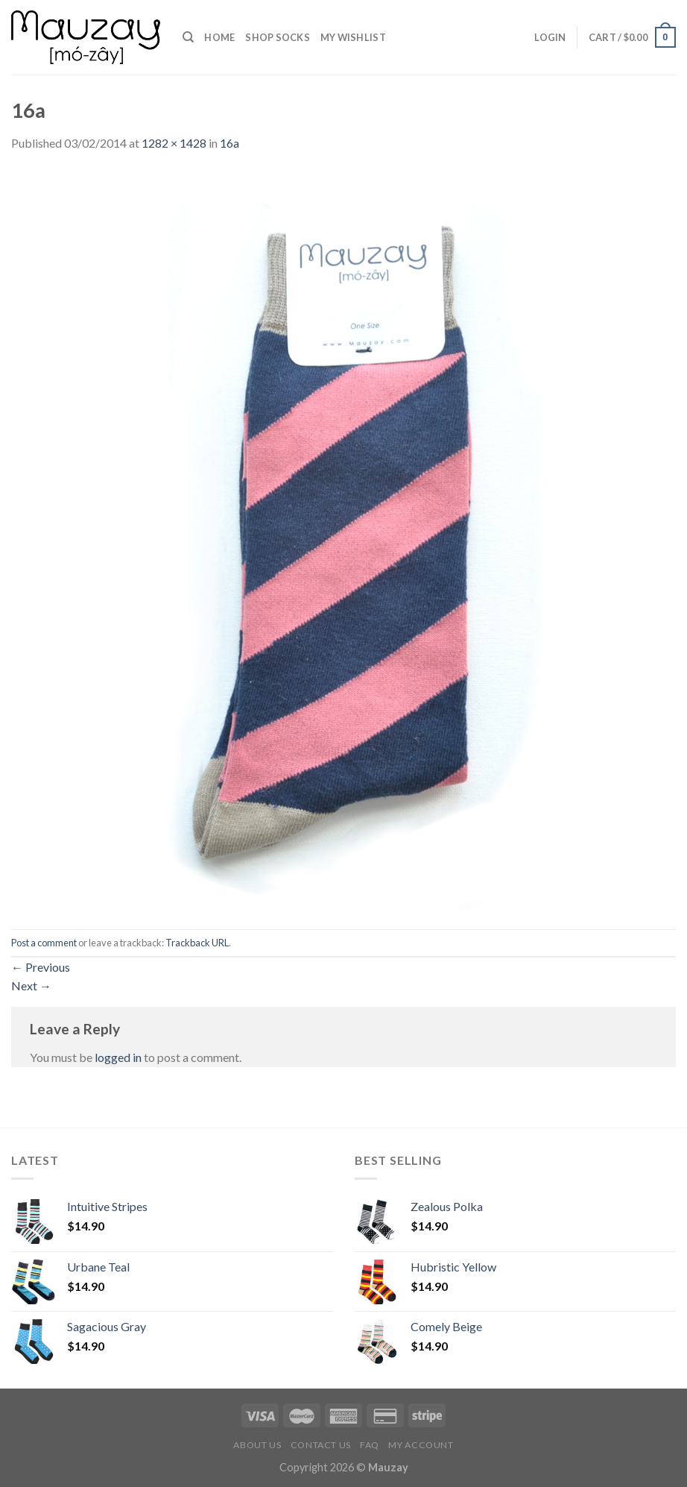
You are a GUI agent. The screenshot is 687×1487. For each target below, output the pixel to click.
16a (229, 143)
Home (219, 37)
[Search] (188, 37)
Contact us (321, 1444)
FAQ (369, 1444)
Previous (40, 967)
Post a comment (44, 943)
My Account (420, 1444)
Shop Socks (277, 37)
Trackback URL (197, 943)
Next (31, 985)
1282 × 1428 (174, 143)
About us (257, 1444)
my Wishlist (353, 37)
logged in (118, 1057)
